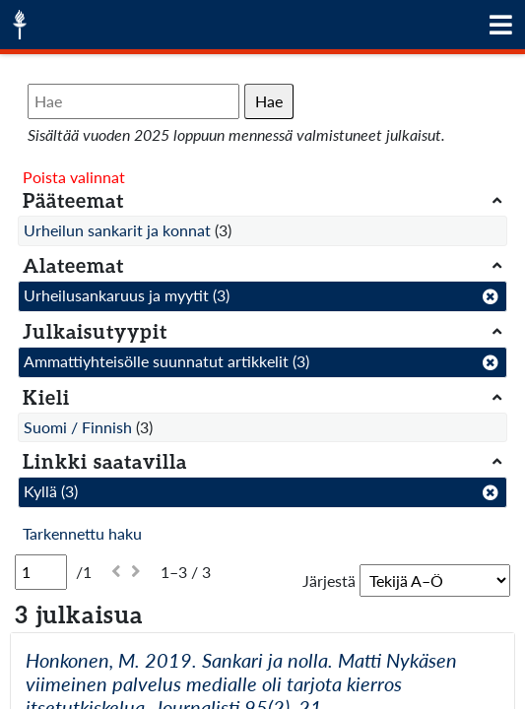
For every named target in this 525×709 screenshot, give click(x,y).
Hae (269, 101)
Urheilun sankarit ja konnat (117, 230)
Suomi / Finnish (78, 427)
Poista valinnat (74, 176)
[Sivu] (41, 572)
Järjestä (329, 580)
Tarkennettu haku (82, 533)
